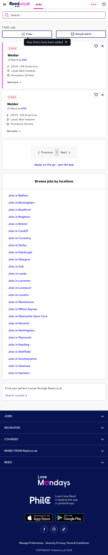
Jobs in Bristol (17, 224)
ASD (24, 59)
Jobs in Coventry (19, 238)
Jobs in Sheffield (19, 352)
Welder (13, 55)
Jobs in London (18, 295)
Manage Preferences (31, 543)
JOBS (54, 416)
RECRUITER (54, 428)
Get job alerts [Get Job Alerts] (81, 34)
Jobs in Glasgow (19, 259)
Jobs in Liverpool (19, 288)
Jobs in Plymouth (19, 337)
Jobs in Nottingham (21, 330)
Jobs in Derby (17, 245)
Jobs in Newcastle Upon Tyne (27, 316)
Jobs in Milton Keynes (22, 309)
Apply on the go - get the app (54, 164)
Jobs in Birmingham (21, 202)
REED (54, 462)
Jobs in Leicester (19, 281)
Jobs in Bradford (19, 210)
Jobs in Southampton (22, 359)
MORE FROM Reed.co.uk (54, 451)
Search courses (16, 395)
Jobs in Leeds (17, 273)
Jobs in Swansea (19, 366)
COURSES (54, 439)
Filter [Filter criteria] (27, 34)
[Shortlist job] (96, 45)
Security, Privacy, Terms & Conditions (67, 543)
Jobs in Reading (18, 344)
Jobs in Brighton (19, 217)
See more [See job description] (14, 82)
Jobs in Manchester (21, 302)
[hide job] (102, 45)
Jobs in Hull (16, 266)
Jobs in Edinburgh (20, 252)
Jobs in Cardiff (18, 231)
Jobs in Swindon (19, 373)
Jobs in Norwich (18, 323)
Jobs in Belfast (18, 195)
